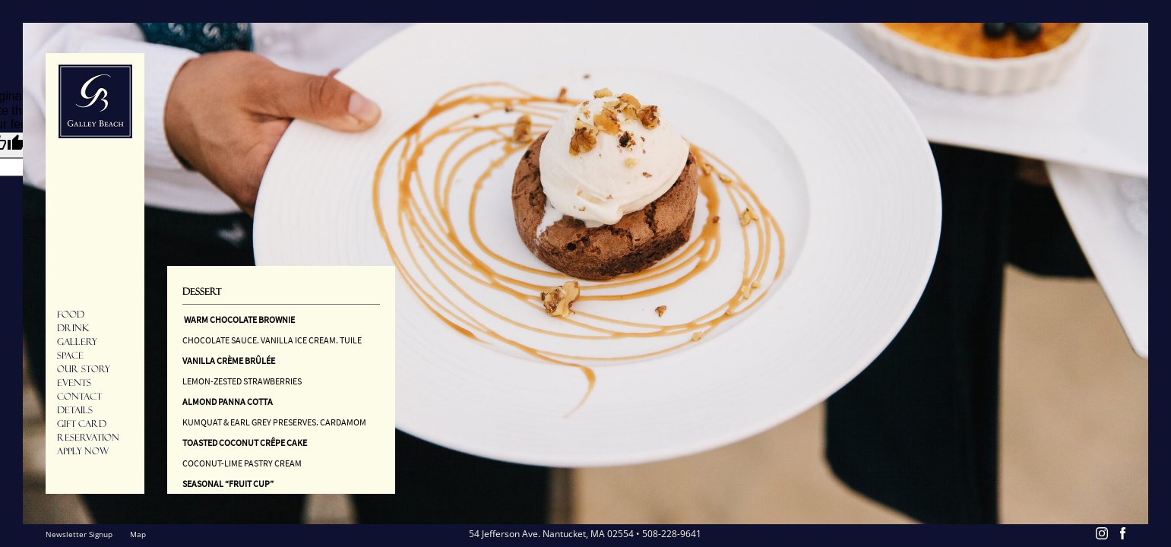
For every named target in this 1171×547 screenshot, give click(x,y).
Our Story (83, 369)
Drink (73, 328)
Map (138, 534)
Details (75, 410)
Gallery (77, 342)
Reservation (88, 437)
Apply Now (83, 451)
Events (74, 383)
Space (70, 355)
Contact (79, 396)
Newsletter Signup (79, 534)
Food (70, 314)
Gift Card (81, 424)
